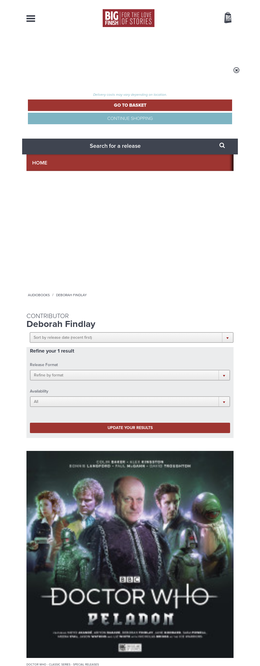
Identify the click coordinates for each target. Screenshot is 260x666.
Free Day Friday (187, 454)
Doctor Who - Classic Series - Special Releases (45, 253)
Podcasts (173, 46)
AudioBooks (55, 46)
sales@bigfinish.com (99, 612)
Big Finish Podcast (161, 388)
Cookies (124, 650)
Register (220, 3)
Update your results (61, 172)
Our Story (226, 602)
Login (202, 3)
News (149, 46)
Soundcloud (185, 383)
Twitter (209, 378)
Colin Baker (48, 272)
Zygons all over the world (92, 511)
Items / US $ (197, 18)
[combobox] (181, 33)
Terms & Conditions (148, 650)
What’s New (124, 46)
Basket (224, 18)
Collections (89, 46)
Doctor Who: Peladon (42, 263)
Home (61, 73)
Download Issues (220, 612)
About (197, 46)
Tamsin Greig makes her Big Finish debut (198, 515)
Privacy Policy (38, 413)
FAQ (230, 607)
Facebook (193, 378)
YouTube (161, 383)
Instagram (142, 383)
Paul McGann (36, 277)
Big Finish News (53, 443)
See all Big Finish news (204, 444)
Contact (220, 46)
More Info (46, 305)
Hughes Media (56, 657)
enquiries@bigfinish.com (146, 601)
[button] (125, 110)
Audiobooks (84, 73)
